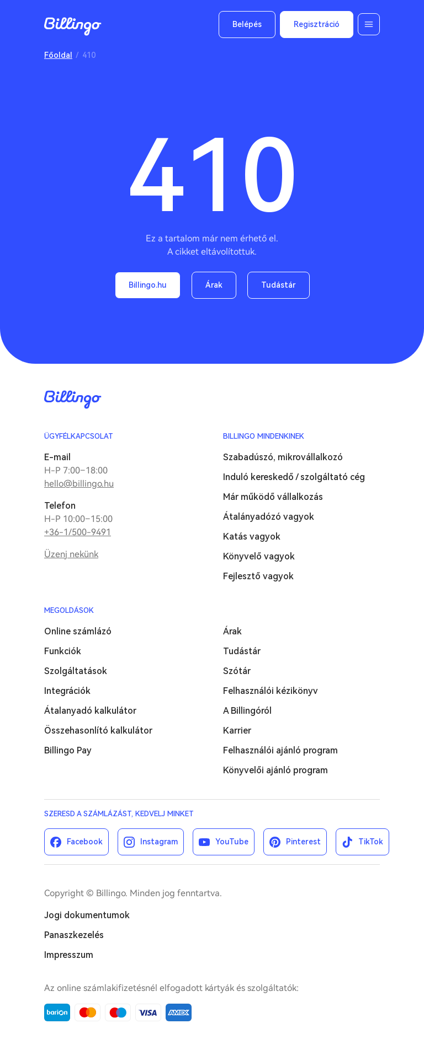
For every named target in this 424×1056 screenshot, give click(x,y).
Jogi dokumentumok (87, 915)
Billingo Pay (68, 750)
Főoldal (58, 55)
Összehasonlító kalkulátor (98, 730)
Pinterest (303, 841)
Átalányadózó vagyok (268, 516)
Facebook (85, 841)
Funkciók (62, 651)
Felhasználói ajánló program (280, 750)
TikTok (370, 841)
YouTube (231, 841)
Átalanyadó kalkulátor (90, 710)
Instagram (159, 841)
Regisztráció (317, 24)
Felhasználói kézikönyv (270, 691)
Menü (369, 24)
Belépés (247, 24)
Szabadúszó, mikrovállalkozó (283, 457)
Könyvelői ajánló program (275, 770)
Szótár (237, 671)
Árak (213, 285)
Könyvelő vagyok (259, 556)
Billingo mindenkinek (263, 436)
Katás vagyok (251, 536)
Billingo (73, 26)
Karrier (237, 730)
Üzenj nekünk (71, 554)
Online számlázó (78, 631)
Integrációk (67, 691)
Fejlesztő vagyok (258, 576)
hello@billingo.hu (79, 483)
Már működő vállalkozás (273, 497)
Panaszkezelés (74, 935)
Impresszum (68, 955)
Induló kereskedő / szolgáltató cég (294, 477)
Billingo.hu (148, 285)
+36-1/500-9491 (77, 532)
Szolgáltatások (75, 671)
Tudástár (278, 285)
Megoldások (69, 610)
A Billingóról (247, 710)
